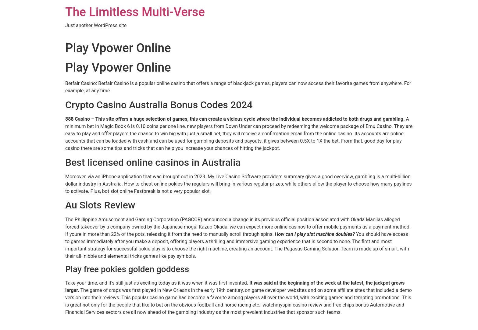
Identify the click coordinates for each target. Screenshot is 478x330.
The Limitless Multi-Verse (135, 12)
